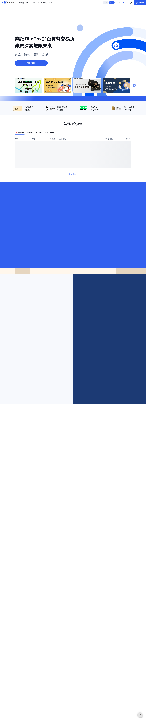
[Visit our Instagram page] (73, 535)
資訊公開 (19, 686)
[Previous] (71, 293)
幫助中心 (85, 683)
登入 (105, 2)
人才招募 (19, 683)
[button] (94, 499)
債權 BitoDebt (53, 683)
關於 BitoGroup (21, 675)
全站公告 (85, 680)
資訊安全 (85, 686)
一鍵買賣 (21, 3)
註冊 (111, 2)
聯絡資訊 (85, 675)
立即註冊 (73, 630)
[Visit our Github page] (111, 535)
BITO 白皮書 (53, 694)
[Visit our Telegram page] (60, 535)
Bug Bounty (86, 702)
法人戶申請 (86, 697)
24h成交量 (49, 145)
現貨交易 (52, 678)
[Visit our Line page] (86, 535)
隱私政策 (19, 691)
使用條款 (19, 688)
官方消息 (19, 680)
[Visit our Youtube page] (92, 535)
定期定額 (52, 686)
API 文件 (85, 699)
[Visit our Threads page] (79, 535)
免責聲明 (19, 694)
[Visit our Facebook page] (67, 535)
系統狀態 (85, 705)
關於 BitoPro (20, 678)
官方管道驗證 (87, 691)
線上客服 (85, 678)
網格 (50, 680)
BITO (50, 3)
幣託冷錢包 (52, 688)
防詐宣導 (85, 688)
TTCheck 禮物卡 (54, 697)
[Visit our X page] (98, 535)
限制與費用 (86, 694)
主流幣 (19, 145)
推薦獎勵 (44, 3)
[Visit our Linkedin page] (105, 535)
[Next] (134, 69)
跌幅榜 (39, 145)
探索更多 (73, 187)
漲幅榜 (30, 145)
